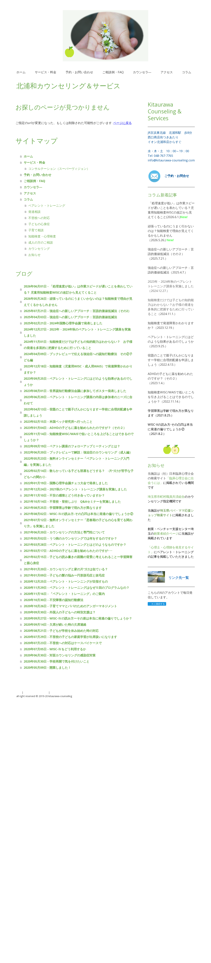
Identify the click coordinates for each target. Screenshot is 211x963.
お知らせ (34, 255)
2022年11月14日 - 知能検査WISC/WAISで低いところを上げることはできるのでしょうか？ (79, 437)
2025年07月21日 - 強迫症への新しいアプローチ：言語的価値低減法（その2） (77, 311)
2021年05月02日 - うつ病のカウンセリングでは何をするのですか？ (70, 538)
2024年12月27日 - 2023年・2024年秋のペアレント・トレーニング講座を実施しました (77, 332)
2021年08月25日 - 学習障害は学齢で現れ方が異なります (63, 508)
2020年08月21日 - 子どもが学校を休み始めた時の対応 (61, 631)
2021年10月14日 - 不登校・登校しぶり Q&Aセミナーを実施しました (72, 501)
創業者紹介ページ (166, 533)
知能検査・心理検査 (42, 236)
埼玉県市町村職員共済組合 (166, 496)
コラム (186, 72)
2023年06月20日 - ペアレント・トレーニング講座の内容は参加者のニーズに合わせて (78, 400)
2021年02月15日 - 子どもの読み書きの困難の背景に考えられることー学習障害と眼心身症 (78, 560)
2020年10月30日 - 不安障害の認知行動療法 (53, 600)
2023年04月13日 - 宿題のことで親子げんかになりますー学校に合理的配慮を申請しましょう (78, 412)
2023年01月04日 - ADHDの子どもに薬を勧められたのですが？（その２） (75, 428)
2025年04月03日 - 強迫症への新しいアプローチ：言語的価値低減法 (70, 317)
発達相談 (34, 212)
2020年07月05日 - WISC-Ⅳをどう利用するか (55, 649)
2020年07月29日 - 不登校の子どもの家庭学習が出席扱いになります (70, 637)
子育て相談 (36, 230)
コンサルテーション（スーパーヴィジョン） (59, 169)
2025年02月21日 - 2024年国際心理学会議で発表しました (63, 323)
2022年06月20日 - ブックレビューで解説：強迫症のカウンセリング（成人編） (78, 452)
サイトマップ (57, 692)
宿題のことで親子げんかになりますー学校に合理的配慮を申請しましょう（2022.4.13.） (171, 360)
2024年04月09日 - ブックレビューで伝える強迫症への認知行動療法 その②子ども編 (78, 357)
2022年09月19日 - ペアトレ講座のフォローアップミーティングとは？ (72, 446)
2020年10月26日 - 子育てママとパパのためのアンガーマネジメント (70, 606)
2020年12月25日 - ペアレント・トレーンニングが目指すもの (66, 581)
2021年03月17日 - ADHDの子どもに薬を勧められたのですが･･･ (68, 551)
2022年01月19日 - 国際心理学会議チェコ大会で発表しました (66, 483)
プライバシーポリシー (36, 692)
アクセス (167, 72)
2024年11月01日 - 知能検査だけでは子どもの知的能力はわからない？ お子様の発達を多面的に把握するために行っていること (78, 345)
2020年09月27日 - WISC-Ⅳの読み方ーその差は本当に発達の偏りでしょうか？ (78, 618)
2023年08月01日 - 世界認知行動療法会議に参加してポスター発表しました (75, 391)
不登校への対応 (39, 218)
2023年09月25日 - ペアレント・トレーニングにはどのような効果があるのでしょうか (78, 381)
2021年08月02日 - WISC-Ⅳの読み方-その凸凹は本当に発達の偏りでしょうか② (78, 514)
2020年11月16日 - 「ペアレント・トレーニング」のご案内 (64, 594)
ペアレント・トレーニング (46, 205)
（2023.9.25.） (158, 346)
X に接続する (157, 604)
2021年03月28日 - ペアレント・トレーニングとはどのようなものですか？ (75, 544)
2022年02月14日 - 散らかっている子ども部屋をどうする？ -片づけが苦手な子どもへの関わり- (79, 474)
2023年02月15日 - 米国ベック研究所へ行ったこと (58, 421)
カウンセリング (39, 248)
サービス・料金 (45, 72)
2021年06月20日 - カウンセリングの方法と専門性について (64, 532)
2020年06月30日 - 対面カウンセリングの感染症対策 (60, 655)
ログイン (190, 699)
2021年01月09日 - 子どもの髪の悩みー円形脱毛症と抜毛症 (64, 575)
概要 (18, 692)
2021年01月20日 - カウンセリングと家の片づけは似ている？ (66, 569)
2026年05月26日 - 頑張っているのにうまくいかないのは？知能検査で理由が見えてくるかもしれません (78, 302)
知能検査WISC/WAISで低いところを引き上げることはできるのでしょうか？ (171, 396)
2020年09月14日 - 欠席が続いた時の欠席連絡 (55, 624)
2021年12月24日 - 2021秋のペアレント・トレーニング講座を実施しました (75, 489)
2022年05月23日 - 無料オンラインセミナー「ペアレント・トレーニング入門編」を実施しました (76, 461)
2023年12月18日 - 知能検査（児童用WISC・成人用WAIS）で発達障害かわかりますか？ (78, 369)
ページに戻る (122, 123)
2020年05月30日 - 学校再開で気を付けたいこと (56, 661)
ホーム (21, 72)
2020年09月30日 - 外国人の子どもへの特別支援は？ (60, 612)
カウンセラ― (142, 72)
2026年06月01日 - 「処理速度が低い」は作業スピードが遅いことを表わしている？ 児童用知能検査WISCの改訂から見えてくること (78, 289)
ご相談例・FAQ (113, 72)
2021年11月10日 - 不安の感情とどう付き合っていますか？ (64, 495)
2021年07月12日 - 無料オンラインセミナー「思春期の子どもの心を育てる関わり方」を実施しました (78, 523)
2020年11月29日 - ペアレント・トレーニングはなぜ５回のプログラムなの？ (76, 588)
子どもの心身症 (39, 224)
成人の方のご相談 (40, 242)
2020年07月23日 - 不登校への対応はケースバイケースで (63, 643)
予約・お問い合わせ (79, 72)
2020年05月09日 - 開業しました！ (47, 667)
